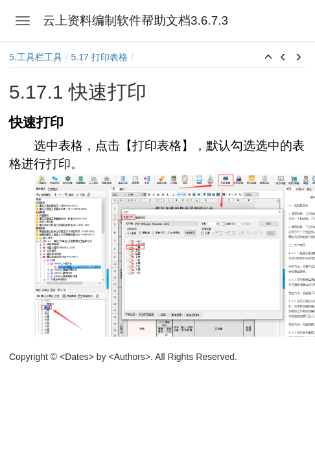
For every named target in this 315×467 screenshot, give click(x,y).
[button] (268, 57)
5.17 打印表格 (99, 57)
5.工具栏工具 (35, 57)
